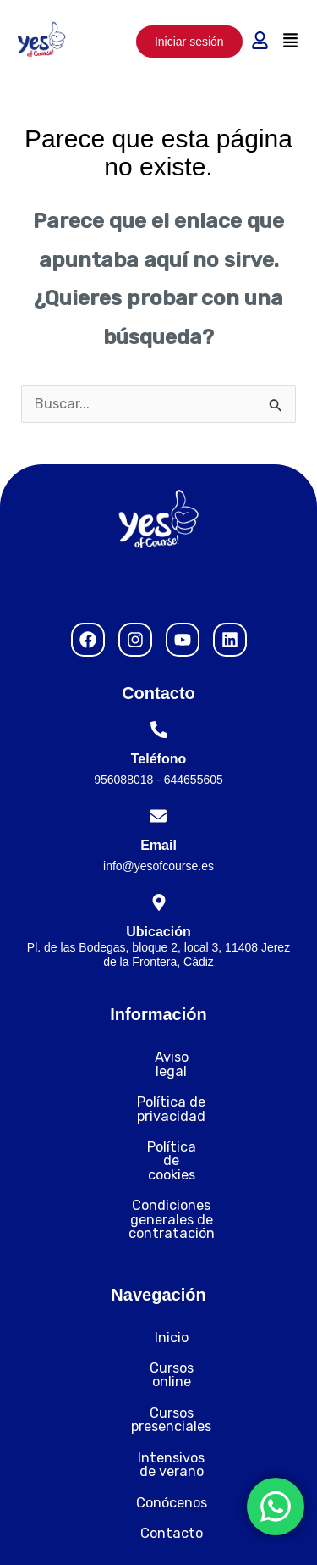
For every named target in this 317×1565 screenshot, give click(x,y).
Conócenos (158, 1391)
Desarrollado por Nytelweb (158, 1531)
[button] (290, 41)
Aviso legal (158, 1057)
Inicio (159, 1267)
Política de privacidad (159, 1088)
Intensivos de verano (158, 1360)
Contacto (159, 1422)
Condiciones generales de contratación (158, 1157)
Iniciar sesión (189, 41)
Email (158, 845)
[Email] (158, 815)
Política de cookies (158, 1119)
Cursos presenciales (158, 1329)
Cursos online (159, 1298)
